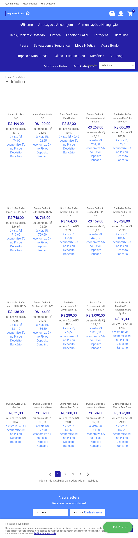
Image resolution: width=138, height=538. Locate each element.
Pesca (24, 45)
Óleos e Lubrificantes (70, 56)
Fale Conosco (48, 3)
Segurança (45, 479)
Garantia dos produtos (52, 475)
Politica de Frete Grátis (52, 483)
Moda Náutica (85, 45)
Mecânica (97, 56)
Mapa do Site (13, 467)
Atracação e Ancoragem (55, 24)
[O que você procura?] (28, 13)
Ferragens (101, 35)
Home (28, 24)
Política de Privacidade (52, 486)
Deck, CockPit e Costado (27, 35)
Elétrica (55, 35)
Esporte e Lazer (77, 35)
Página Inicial (13, 460)
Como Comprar (48, 465)
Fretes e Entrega (48, 472)
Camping (116, 56)
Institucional (15, 454)
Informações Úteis (49, 456)
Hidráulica (121, 35)
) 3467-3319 (81, 460)
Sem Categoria (83, 66)
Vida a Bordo (110, 45)
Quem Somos (12, 3)
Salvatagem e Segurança (52, 45)
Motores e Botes (55, 66)
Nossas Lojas (13, 474)
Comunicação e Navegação (98, 24)
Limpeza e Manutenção (32, 56)
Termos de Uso (48, 468)
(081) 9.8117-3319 (82, 465)
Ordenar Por (91, 65)
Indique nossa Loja (16, 478)
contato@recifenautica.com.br (90, 485)
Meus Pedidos (30, 3)
